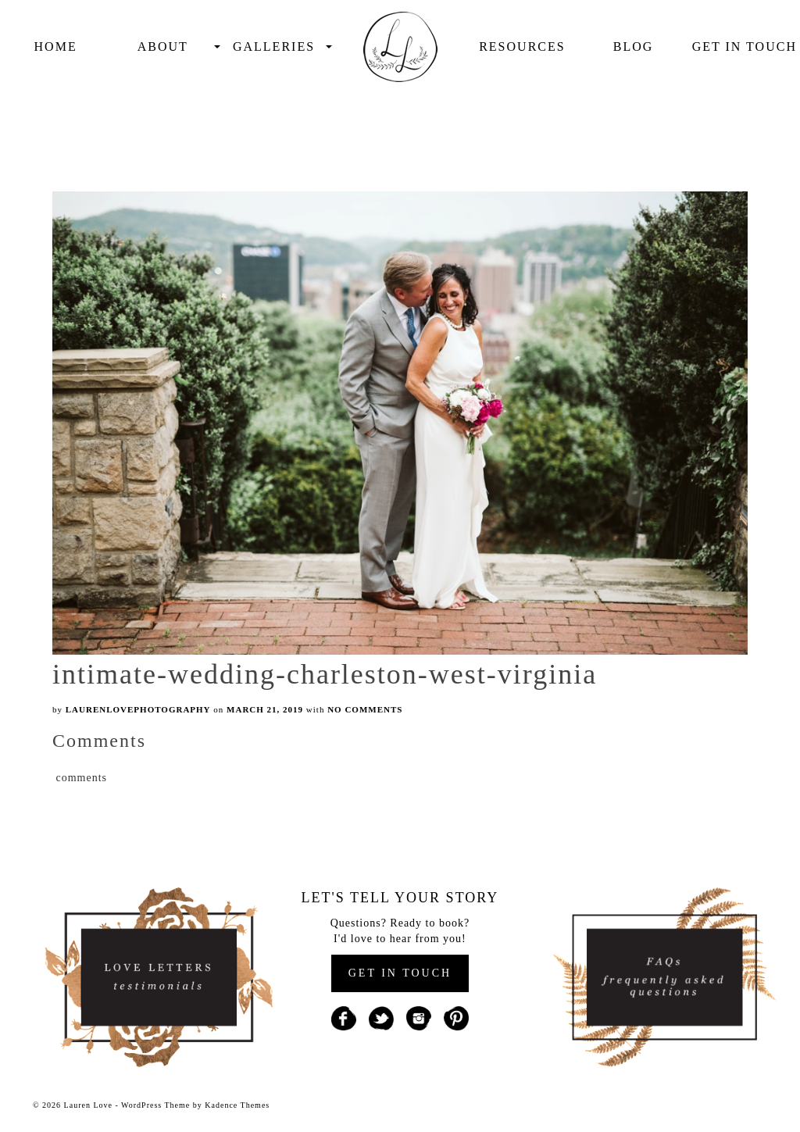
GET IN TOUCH (400, 973)
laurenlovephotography (138, 709)
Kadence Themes (237, 1105)
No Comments (364, 709)
